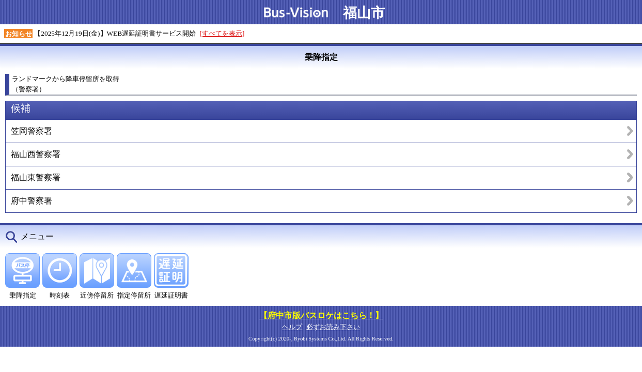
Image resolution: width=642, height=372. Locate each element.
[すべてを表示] (222, 33)
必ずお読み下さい (333, 327)
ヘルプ (292, 327)
